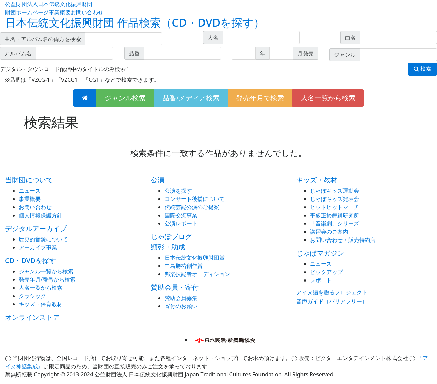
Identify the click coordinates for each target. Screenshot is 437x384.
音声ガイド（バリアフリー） (331, 301)
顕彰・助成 (168, 246)
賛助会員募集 (181, 298)
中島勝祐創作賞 (184, 266)
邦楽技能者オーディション (197, 274)
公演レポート (181, 223)
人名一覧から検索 (328, 97)
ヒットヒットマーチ (334, 207)
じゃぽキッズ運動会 (334, 190)
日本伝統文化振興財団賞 (195, 257)
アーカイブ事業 (38, 247)
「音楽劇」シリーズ (334, 223)
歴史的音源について (43, 239)
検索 (422, 69)
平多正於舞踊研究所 (334, 215)
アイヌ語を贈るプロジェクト (331, 292)
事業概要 (60, 12)
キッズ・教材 (316, 179)
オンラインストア (32, 317)
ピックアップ (326, 272)
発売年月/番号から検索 (47, 279)
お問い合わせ (87, 12)
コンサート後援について (195, 199)
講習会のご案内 (329, 231)
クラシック (32, 296)
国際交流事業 (181, 215)
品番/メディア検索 (191, 97)
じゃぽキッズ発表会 (334, 199)
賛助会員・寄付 (175, 287)
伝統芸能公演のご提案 (192, 207)
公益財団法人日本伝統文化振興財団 (49, 4)
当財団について (29, 179)
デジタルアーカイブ (36, 228)
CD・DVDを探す (30, 260)
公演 (158, 179)
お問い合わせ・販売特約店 (343, 240)
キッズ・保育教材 (40, 304)
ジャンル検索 (125, 97)
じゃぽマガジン (320, 253)
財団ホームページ (27, 12)
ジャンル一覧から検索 (46, 271)
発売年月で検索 (260, 97)
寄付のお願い (181, 306)
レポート (321, 280)
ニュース (30, 190)
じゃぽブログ (171, 236)
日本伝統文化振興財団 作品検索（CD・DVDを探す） (135, 22)
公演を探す (178, 190)
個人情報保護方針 (40, 215)
